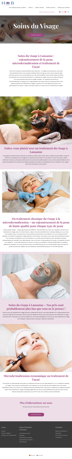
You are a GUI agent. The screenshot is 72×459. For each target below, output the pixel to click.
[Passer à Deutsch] (32, 455)
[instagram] (63, 12)
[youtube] (65, 12)
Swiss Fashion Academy (25, 437)
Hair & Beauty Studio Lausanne (17, 7)
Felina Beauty (23, 441)
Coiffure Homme (50, 7)
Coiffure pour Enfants (63, 7)
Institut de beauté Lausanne (46, 12)
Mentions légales (6, 433)
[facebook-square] (60, 12)
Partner (3, 431)
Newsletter (58, 433)
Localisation (58, 437)
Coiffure (30, 7)
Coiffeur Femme (39, 7)
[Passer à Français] (40, 455)
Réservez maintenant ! (61, 431)
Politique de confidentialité (8, 435)
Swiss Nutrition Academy (26, 439)
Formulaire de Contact (61, 435)
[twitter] (68, 12)
